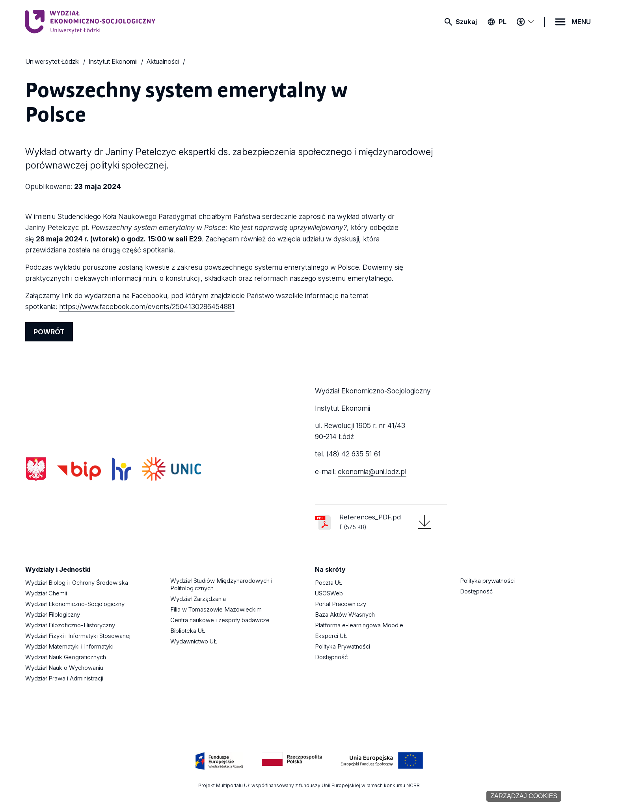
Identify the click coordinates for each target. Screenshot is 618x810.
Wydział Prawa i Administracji (64, 678)
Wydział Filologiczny (52, 614)
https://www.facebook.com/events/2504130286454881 (147, 306)
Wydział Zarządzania (198, 598)
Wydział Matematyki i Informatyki (69, 646)
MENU (581, 22)
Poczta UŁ (329, 582)
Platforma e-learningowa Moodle (359, 625)
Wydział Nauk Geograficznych (65, 657)
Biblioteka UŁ (187, 630)
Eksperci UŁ (331, 635)
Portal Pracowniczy (340, 604)
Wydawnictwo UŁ (193, 641)
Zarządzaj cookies (523, 796)
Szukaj (466, 22)
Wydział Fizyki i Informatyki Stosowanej (77, 635)
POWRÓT (49, 332)
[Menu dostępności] (525, 21)
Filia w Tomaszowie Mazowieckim (216, 609)
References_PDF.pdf (370, 522)
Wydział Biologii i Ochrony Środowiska (76, 582)
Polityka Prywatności (342, 646)
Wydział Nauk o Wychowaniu (64, 667)
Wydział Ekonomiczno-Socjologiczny (75, 604)
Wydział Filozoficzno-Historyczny (70, 625)
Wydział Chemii (46, 593)
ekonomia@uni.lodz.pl (372, 471)
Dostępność (331, 657)
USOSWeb (329, 593)
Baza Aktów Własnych (345, 614)
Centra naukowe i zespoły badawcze (220, 620)
